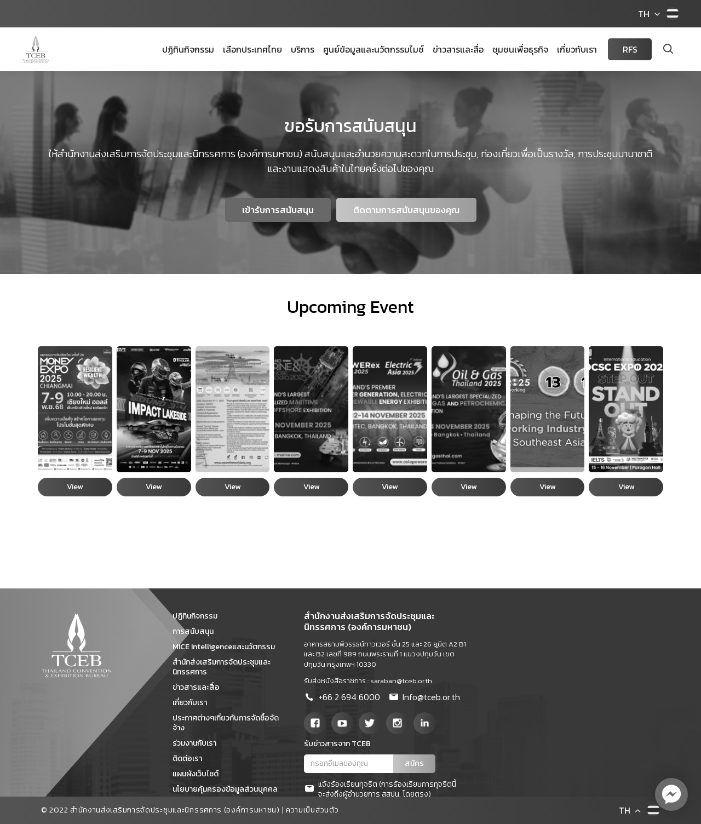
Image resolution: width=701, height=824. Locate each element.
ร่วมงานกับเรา (198, 743)
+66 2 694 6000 (342, 698)
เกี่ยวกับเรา (577, 49)
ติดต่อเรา (191, 758)
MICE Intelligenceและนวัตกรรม (228, 647)
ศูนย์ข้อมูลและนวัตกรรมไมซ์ (373, 49)
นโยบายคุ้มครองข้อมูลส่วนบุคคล (229, 789)
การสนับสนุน (197, 631)
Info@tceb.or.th (424, 698)
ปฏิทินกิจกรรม (188, 49)
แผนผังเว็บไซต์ (199, 774)
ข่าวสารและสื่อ (458, 49)
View (75, 487)
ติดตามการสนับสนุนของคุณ (406, 209)
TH (644, 13)
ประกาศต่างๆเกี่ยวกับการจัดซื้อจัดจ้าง (226, 723)
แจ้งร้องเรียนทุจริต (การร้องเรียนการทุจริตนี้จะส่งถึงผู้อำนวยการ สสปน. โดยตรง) (380, 789)
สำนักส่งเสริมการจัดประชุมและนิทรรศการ (222, 667)
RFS (630, 49)
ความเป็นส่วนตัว (312, 810)
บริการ (302, 49)
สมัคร (414, 763)
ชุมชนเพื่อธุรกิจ (520, 49)
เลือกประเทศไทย (252, 49)
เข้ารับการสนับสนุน (278, 209)
